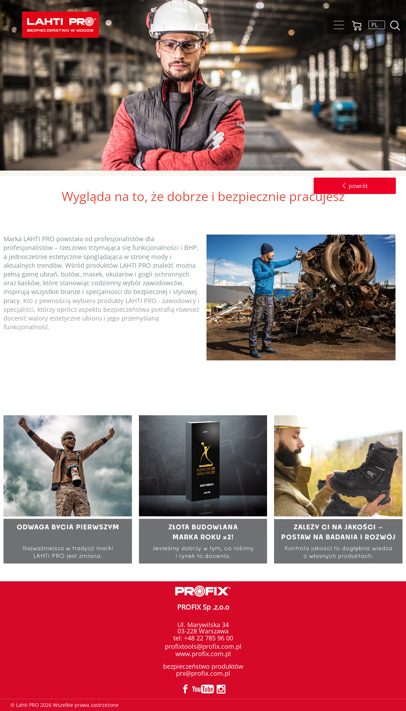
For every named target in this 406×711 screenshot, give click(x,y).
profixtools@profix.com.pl (203, 646)
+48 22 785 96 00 (207, 638)
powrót (355, 186)
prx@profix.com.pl (203, 673)
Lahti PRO (61, 25)
